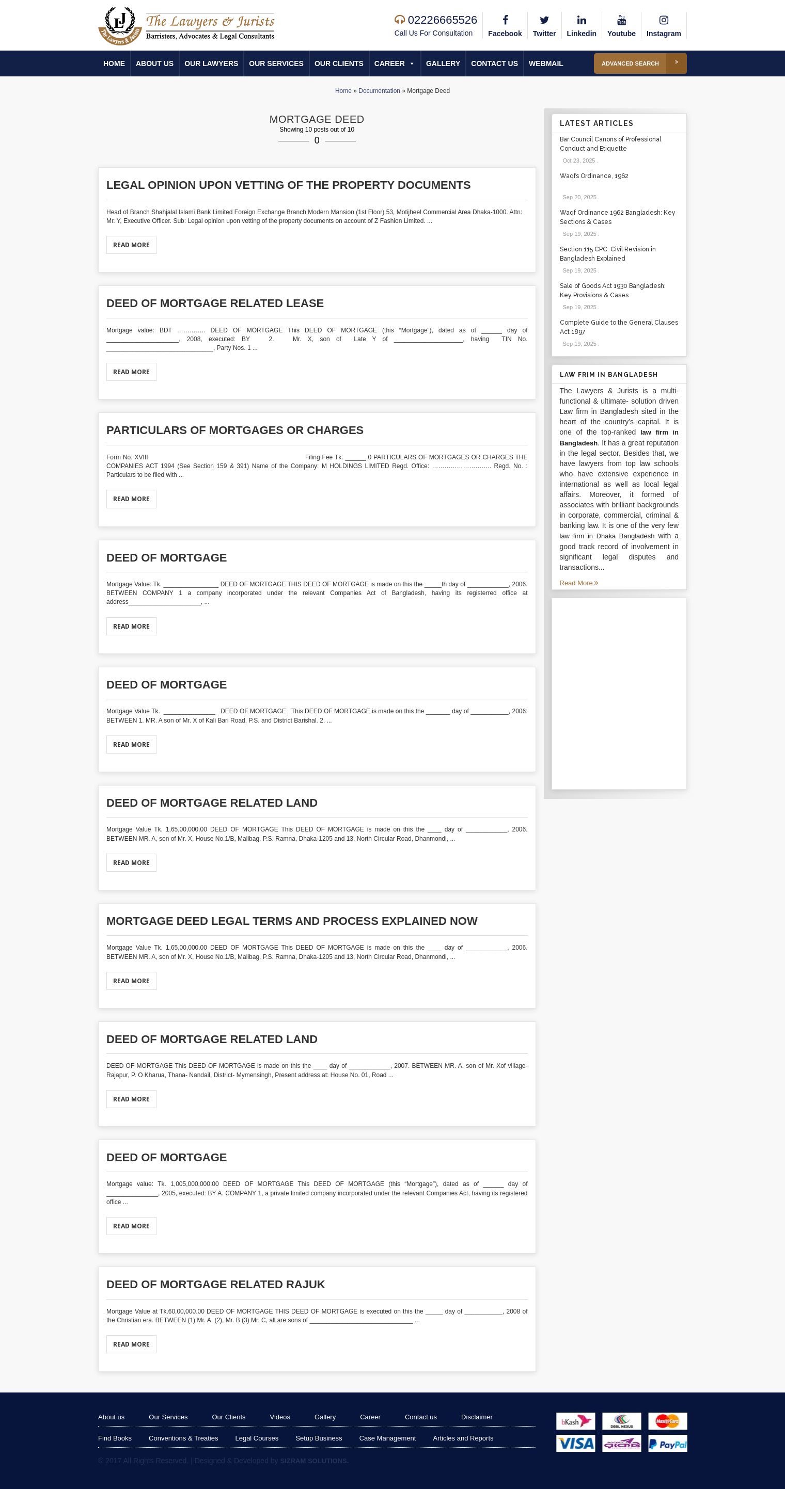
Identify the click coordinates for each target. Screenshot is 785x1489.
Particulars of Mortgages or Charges (235, 430)
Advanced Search (644, 63)
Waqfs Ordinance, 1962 (594, 176)
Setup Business (318, 1438)
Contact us (494, 63)
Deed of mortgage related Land (212, 802)
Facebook (505, 25)
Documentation (379, 90)
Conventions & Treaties (183, 1438)
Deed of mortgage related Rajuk (215, 1284)
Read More (131, 245)
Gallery (443, 63)
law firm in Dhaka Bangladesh (607, 536)
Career (394, 63)
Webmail (546, 63)
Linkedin (582, 25)
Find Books (115, 1438)
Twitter (544, 25)
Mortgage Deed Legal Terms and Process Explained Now (292, 921)
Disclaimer (477, 1417)
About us (155, 63)
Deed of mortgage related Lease (215, 303)
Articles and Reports (463, 1438)
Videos (280, 1417)
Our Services (276, 63)
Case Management (387, 1438)
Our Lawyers (211, 63)
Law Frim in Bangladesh (609, 374)
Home (114, 63)
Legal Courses (256, 1438)
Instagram (664, 25)
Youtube (621, 25)
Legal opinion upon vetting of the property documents (288, 185)
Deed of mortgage (166, 557)
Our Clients (339, 63)
